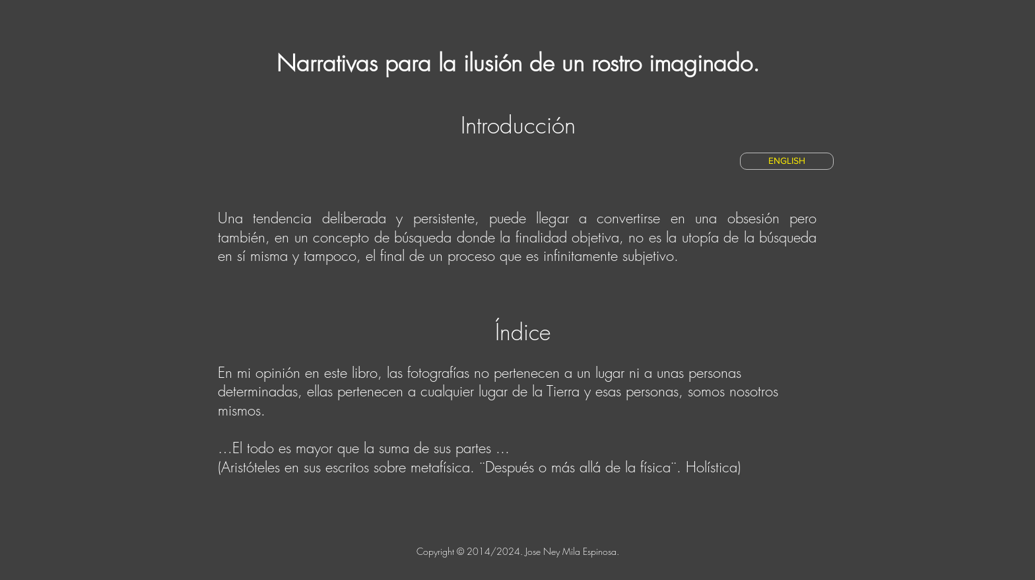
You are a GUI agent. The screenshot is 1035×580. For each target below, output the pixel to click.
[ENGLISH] (787, 161)
